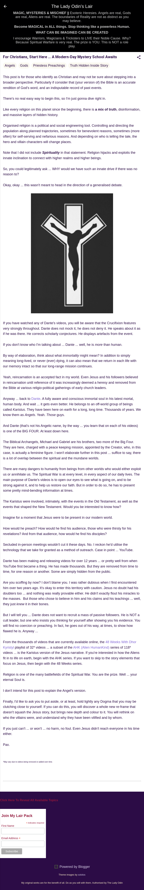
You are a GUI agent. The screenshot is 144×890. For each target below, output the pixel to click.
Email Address (10, 838)
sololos (81, 874)
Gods (24, 65)
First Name (7, 825)
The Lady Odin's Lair (72, 6)
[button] (138, 58)
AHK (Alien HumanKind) (91, 647)
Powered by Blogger (72, 867)
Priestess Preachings (49, 65)
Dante (35, 399)
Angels (10, 65)
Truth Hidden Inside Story (89, 65)
